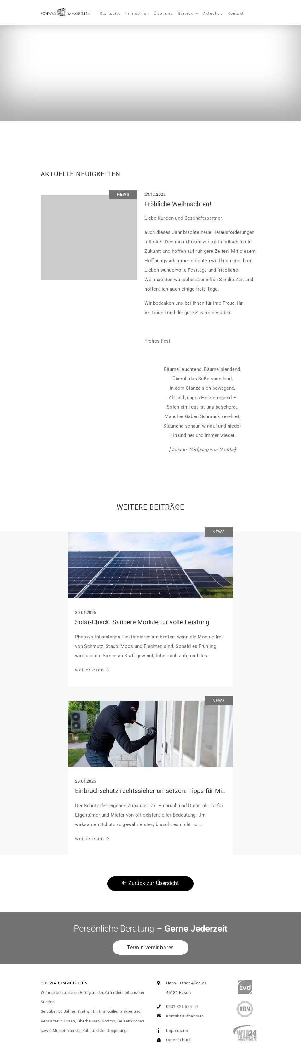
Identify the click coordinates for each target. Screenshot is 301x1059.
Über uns (163, 13)
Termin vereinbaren (150, 947)
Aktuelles (213, 13)
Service (186, 13)
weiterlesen (90, 670)
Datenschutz (172, 1040)
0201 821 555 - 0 (176, 1006)
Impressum (171, 1030)
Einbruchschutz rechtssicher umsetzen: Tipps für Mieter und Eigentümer (177, 791)
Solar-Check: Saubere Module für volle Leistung (142, 622)
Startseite (110, 13)
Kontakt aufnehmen (179, 1016)
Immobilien (137, 13)
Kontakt (236, 13)
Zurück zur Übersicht (150, 883)
